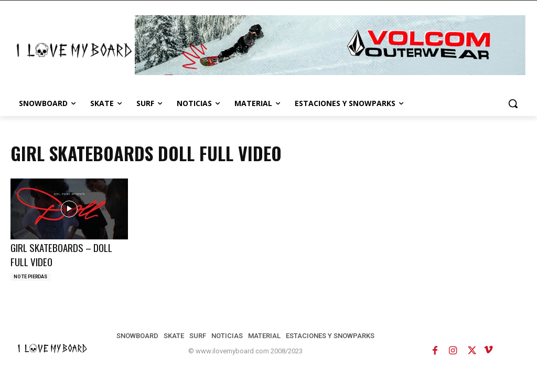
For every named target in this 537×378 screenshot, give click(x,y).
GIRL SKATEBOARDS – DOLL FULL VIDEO (61, 254)
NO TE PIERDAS (30, 276)
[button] (512, 103)
